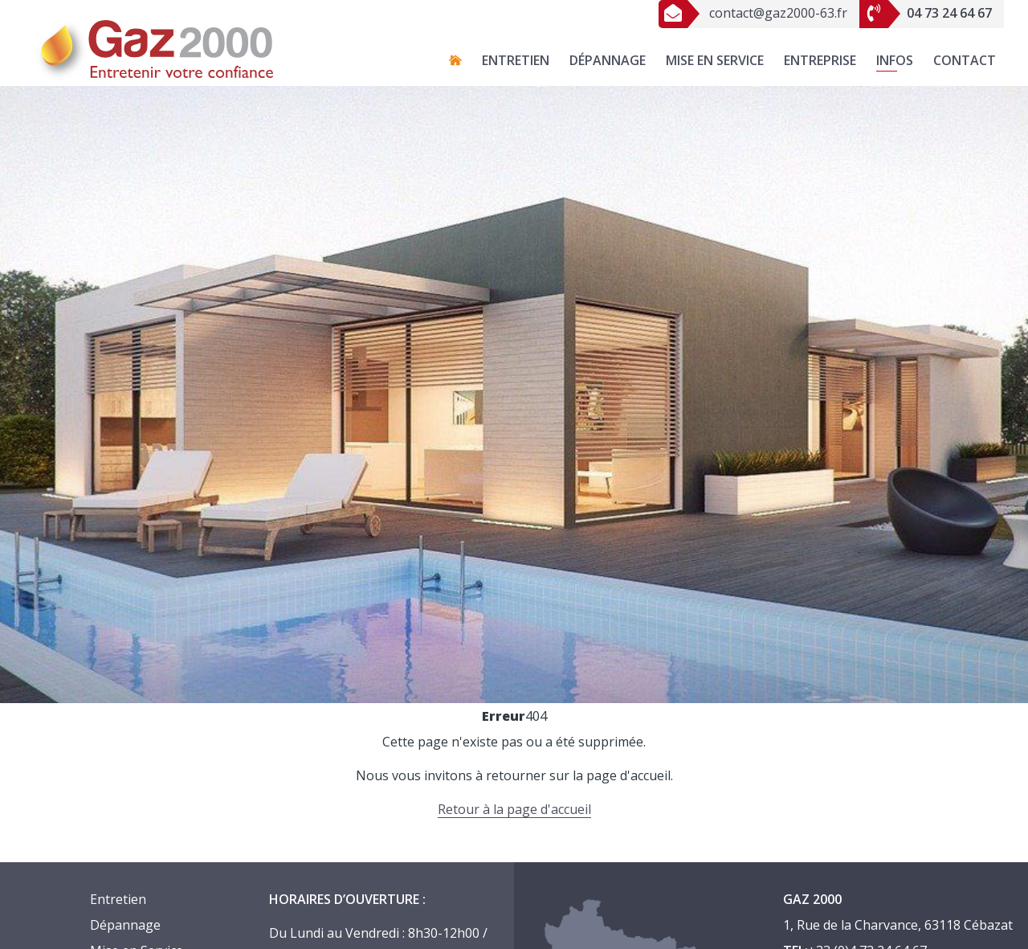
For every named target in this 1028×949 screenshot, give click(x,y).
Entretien (515, 60)
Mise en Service (715, 60)
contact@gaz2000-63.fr (753, 13)
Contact (964, 60)
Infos (894, 60)
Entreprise (820, 60)
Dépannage (607, 60)
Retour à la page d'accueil (514, 809)
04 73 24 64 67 (925, 13)
